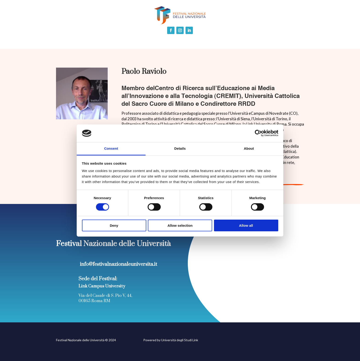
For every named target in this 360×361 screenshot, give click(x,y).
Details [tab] (180, 148)
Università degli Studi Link (179, 340)
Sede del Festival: (98, 279)
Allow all (246, 225)
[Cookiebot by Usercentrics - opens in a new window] (258, 133)
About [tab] (249, 148)
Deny (114, 225)
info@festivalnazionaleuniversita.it (118, 264)
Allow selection (179, 225)
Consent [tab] (111, 148)
